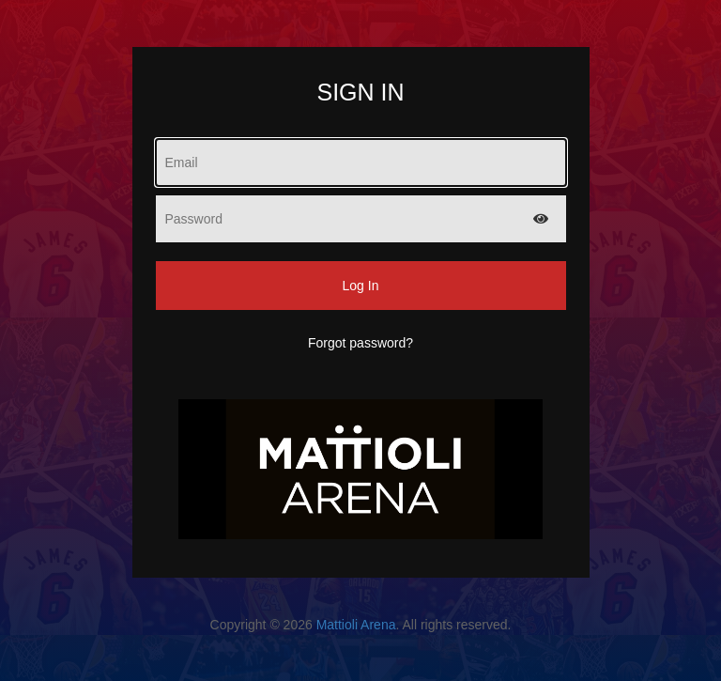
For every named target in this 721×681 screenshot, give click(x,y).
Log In (361, 285)
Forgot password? (360, 342)
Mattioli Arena (356, 624)
